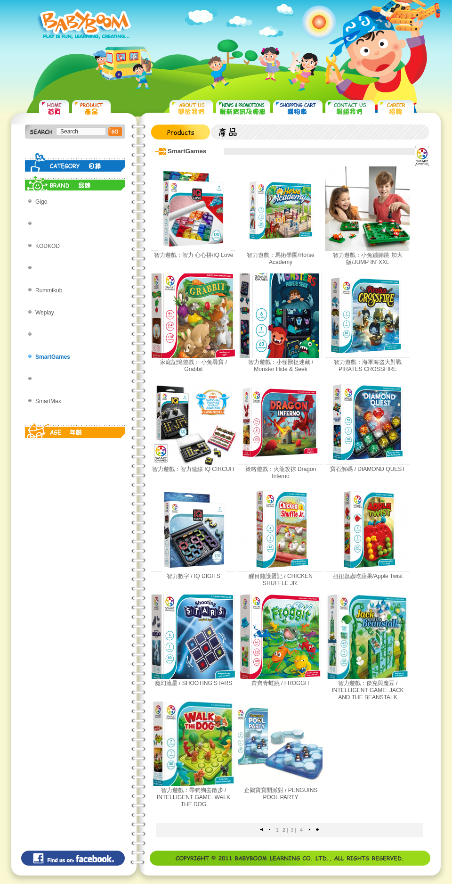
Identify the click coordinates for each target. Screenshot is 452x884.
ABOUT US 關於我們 (191, 108)
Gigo (41, 201)
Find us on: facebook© (73, 858)
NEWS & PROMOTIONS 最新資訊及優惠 (243, 108)
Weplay (44, 312)
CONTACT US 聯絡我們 (350, 108)
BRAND (75, 181)
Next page (310, 829)
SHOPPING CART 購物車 (298, 108)
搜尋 (115, 131)
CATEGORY (75, 162)
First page (262, 829)
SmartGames (52, 357)
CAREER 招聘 (396, 108)
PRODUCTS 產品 (91, 108)
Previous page (270, 829)
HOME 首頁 (54, 108)
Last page (318, 829)
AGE (75, 428)
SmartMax (48, 401)
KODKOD (47, 246)
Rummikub (48, 290)
